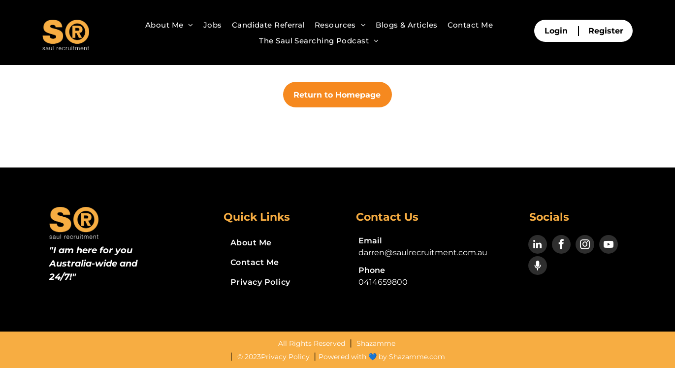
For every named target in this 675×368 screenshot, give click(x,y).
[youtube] (608, 245)
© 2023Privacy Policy (274, 356)
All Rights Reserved (312, 343)
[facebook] (561, 245)
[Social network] (537, 266)
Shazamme (375, 343)
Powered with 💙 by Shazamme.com (382, 356)
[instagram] (585, 245)
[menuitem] (169, 25)
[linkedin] (537, 245)
